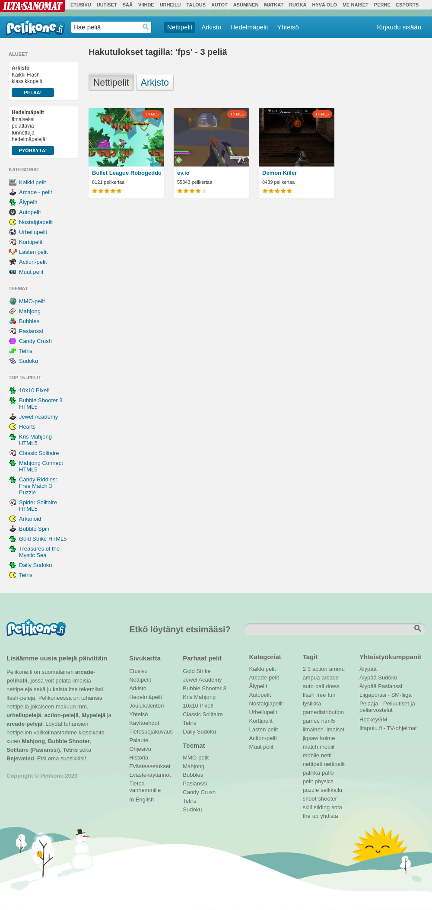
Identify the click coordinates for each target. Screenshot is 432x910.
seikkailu (331, 790)
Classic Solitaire (39, 453)
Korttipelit (30, 242)
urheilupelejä (23, 715)
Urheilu (170, 4)
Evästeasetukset (149, 766)
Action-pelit (33, 262)
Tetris (25, 351)
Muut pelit (31, 272)
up (315, 816)
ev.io (183, 173)
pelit (308, 781)
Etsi (418, 628)
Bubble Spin (34, 528)
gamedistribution (323, 712)
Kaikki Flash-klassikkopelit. (33, 81)
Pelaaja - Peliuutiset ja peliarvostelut (387, 704)
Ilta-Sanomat (32, 6)
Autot (219, 4)
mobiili (328, 746)
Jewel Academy (38, 416)
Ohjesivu (140, 749)
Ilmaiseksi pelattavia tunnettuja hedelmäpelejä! (33, 132)
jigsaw (310, 738)
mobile (311, 755)
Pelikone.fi (35, 26)
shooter (327, 798)
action (319, 669)
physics (323, 781)
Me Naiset (355, 4)
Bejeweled (20, 758)
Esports (407, 4)
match (310, 746)
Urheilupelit (33, 232)
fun (332, 695)
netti (326, 755)
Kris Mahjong (199, 697)
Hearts (27, 426)
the (307, 816)
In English (141, 799)
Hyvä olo (324, 4)
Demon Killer (279, 173)
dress (333, 686)
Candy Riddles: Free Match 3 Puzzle (38, 486)
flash (308, 695)
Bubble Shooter (69, 741)
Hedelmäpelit (249, 27)
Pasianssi (31, 331)
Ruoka (297, 4)
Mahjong (30, 311)
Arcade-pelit (264, 677)
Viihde (146, 4)
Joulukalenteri (146, 705)
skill (307, 807)
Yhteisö (288, 27)
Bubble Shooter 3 (204, 688)
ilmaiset (334, 729)
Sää (128, 4)
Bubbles (29, 321)
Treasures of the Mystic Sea (39, 551)
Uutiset (107, 4)
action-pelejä (61, 715)
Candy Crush (35, 341)
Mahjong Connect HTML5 (41, 466)
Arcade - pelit (35, 192)
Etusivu (80, 4)
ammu (337, 669)
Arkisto (211, 27)
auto (308, 686)
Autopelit (30, 212)
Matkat (273, 4)
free (321, 695)
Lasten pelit (33, 252)
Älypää (368, 669)
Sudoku (28, 361)
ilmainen (313, 729)
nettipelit (334, 764)
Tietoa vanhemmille (145, 784)
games (311, 721)
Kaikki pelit (32, 182)
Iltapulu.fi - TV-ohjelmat (388, 728)
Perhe (382, 4)
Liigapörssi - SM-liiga (385, 695)
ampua (311, 677)
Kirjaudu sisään (399, 27)
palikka (311, 772)
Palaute (138, 740)
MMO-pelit (32, 301)
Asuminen (246, 4)
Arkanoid (30, 519)
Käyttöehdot (144, 723)
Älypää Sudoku (378, 677)
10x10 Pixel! (34, 390)
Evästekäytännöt (149, 775)
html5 (328, 721)
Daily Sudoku (35, 565)
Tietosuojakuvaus (149, 731)
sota (336, 807)
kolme (327, 738)
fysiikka (312, 703)
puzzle (311, 790)
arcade (330, 677)
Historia (138, 757)
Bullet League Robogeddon (126, 173)
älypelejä (93, 715)
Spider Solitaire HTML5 (38, 505)
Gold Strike (196, 671)
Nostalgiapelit (36, 222)
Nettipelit (179, 27)
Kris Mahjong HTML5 (35, 439)
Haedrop (146, 27)
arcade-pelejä (24, 724)
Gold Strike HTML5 (43, 538)
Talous (196, 4)
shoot (310, 798)
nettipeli (312, 764)
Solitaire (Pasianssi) (33, 750)
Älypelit (28, 202)
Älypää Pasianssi (380, 686)
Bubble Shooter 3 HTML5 (40, 403)
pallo (328, 772)
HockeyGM (373, 719)
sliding (322, 807)
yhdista (329, 816)
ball (319, 686)
